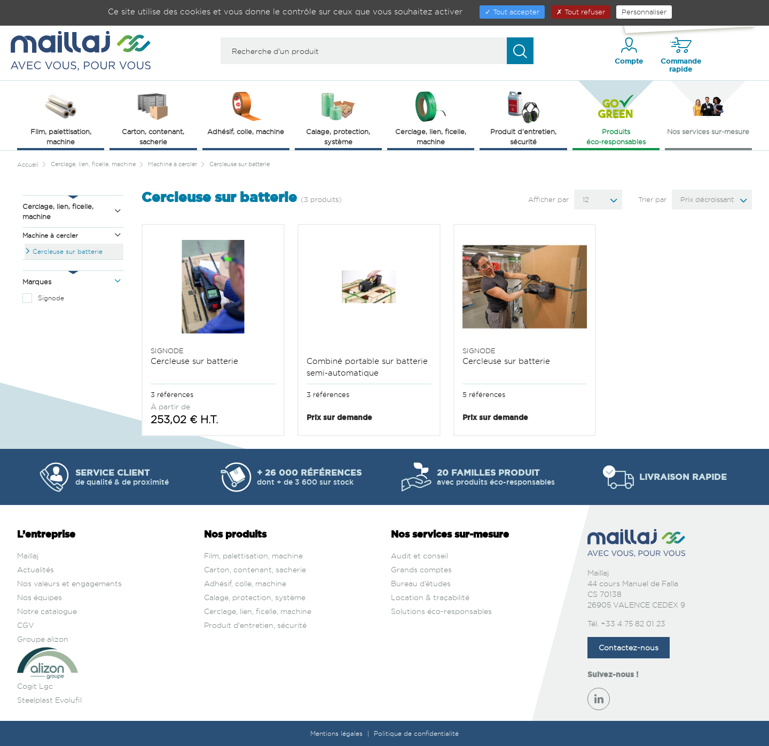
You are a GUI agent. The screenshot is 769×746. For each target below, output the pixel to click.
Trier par (652, 199)
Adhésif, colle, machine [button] (245, 112)
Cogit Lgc (35, 685)
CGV (25, 625)
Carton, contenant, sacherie (255, 569)
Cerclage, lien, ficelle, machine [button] (430, 117)
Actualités (35, 569)
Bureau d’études (421, 583)
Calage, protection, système (254, 597)
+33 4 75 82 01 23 (633, 623)
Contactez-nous (628, 647)
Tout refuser (580, 11)
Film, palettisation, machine (253, 555)
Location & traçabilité (430, 597)
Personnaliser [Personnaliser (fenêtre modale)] (644, 11)
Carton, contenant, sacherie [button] (153, 117)
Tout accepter (512, 11)
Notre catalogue (47, 611)
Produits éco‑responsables (616, 117)
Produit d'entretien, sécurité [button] (523, 117)
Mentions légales (337, 733)
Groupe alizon (42, 638)
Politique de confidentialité (416, 733)
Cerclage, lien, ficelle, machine (257, 611)
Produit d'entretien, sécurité (255, 625)
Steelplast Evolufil (49, 699)
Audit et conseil (419, 555)
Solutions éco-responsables (441, 611)
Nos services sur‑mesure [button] (708, 112)
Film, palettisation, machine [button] (60, 117)
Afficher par (548, 199)
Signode (51, 298)
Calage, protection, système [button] (338, 117)
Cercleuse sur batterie (68, 251)
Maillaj (27, 555)
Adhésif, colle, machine (245, 583)
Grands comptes (421, 569)
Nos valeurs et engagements (69, 583)
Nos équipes (39, 597)
